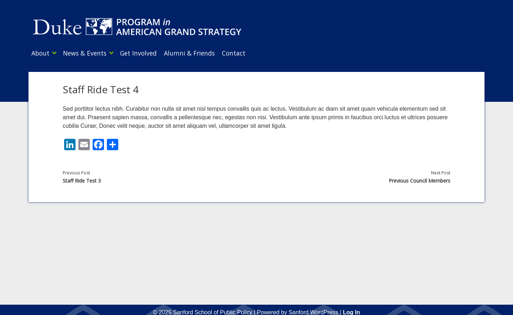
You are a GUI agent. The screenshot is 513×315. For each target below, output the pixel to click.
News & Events (88, 53)
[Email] (84, 143)
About (40, 53)
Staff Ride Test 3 (82, 178)
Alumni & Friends (200, 53)
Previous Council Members (419, 178)
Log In (351, 310)
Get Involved (145, 53)
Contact (248, 53)
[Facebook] (98, 143)
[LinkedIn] (70, 143)
